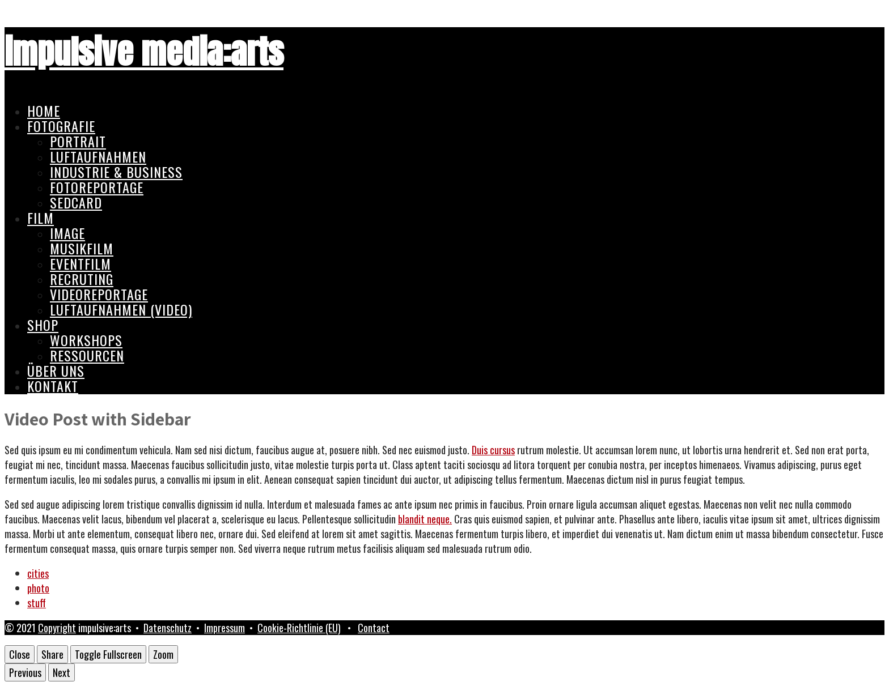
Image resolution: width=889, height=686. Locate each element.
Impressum (224, 627)
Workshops (86, 340)
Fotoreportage (96, 187)
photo (38, 588)
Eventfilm (80, 263)
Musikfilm (81, 248)
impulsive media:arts (144, 51)
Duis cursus (493, 449)
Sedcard (76, 202)
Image (67, 233)
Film (40, 217)
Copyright (57, 627)
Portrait (78, 141)
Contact (374, 627)
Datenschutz (167, 627)
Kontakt (52, 386)
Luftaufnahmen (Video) (121, 309)
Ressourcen (87, 355)
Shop (42, 324)
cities (38, 573)
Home (43, 110)
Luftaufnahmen (98, 156)
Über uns (55, 370)
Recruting (81, 279)
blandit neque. (425, 519)
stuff (36, 602)
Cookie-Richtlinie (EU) (299, 627)
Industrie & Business (116, 171)
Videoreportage (99, 294)
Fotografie (61, 126)
